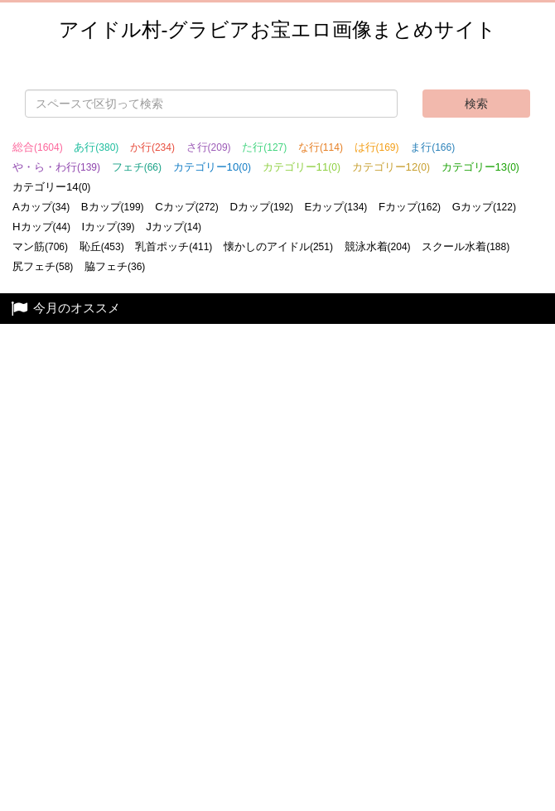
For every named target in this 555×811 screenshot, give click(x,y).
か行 (152, 147)
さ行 (208, 147)
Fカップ (410, 206)
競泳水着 (378, 246)
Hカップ (41, 226)
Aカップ (41, 206)
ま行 (432, 147)
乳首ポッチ (173, 246)
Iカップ (108, 226)
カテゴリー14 (51, 187)
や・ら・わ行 (56, 167)
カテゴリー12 (391, 167)
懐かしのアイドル (278, 246)
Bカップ (112, 206)
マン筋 (40, 246)
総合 (37, 147)
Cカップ (187, 206)
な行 (320, 147)
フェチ (137, 167)
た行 (264, 147)
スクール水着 (465, 246)
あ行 (96, 147)
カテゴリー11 (301, 167)
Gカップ (484, 206)
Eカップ (336, 206)
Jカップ (173, 226)
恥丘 (102, 246)
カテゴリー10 (212, 167)
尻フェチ (42, 266)
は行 (377, 147)
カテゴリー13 (480, 167)
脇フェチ (114, 266)
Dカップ (261, 206)
